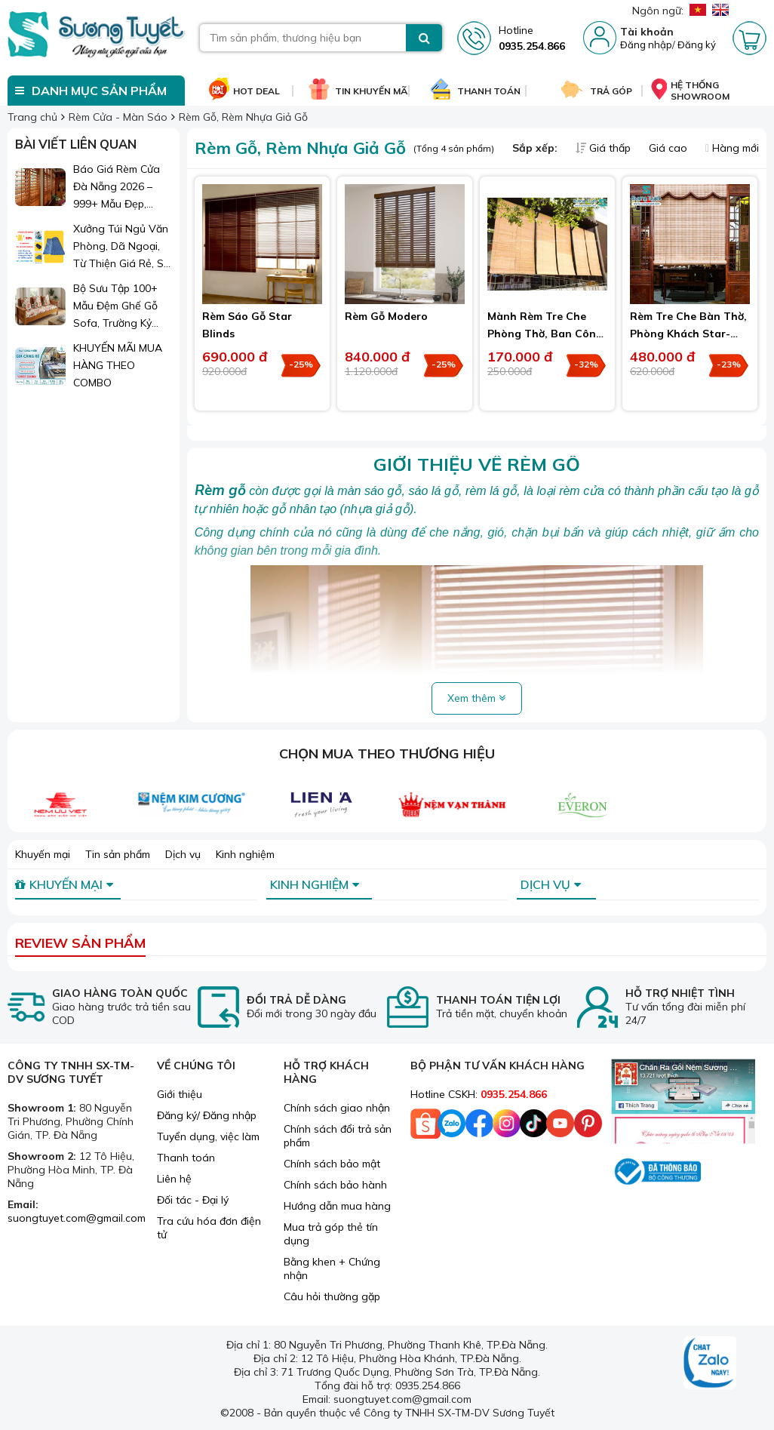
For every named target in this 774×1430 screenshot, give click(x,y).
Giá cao (669, 148)
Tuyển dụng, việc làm (208, 1136)
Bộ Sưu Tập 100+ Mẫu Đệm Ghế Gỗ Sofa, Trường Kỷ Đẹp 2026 (115, 306)
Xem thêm (476, 698)
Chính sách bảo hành (335, 1185)
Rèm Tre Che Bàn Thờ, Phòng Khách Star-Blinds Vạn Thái (688, 333)
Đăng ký (696, 44)
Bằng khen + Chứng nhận (332, 1268)
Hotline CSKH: (478, 1094)
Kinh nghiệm (245, 854)
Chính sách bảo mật (332, 1163)
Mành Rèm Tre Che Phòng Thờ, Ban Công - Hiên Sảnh (545, 333)
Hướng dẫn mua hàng (337, 1206)
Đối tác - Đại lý (193, 1200)
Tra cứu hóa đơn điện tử (209, 1227)
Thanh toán (186, 1157)
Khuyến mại (42, 854)
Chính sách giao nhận (337, 1108)
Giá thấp (605, 148)
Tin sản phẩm (117, 854)
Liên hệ (174, 1179)
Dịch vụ (183, 854)
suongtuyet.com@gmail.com (77, 1218)
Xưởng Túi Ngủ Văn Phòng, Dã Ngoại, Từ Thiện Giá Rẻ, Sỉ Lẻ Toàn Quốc (120, 247)
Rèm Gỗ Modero (386, 316)
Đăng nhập (646, 44)
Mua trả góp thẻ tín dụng (331, 1233)
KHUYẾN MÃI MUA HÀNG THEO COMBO (117, 365)
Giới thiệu (179, 1094)
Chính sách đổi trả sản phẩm (338, 1135)
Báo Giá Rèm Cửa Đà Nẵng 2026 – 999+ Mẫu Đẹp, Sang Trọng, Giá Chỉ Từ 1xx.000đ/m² (122, 187)
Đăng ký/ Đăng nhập (206, 1115)
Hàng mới (732, 148)
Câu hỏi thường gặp (332, 1296)
